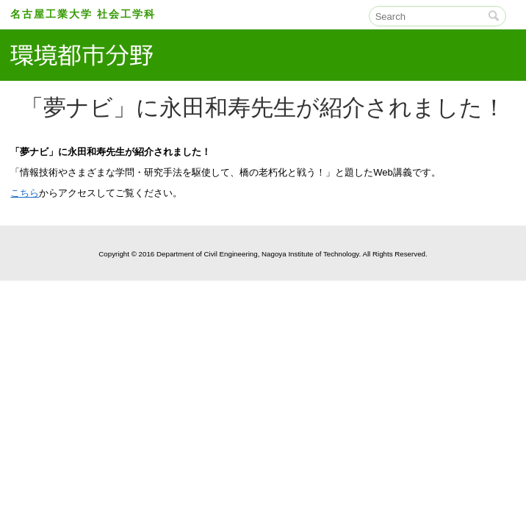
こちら (24, 192)
